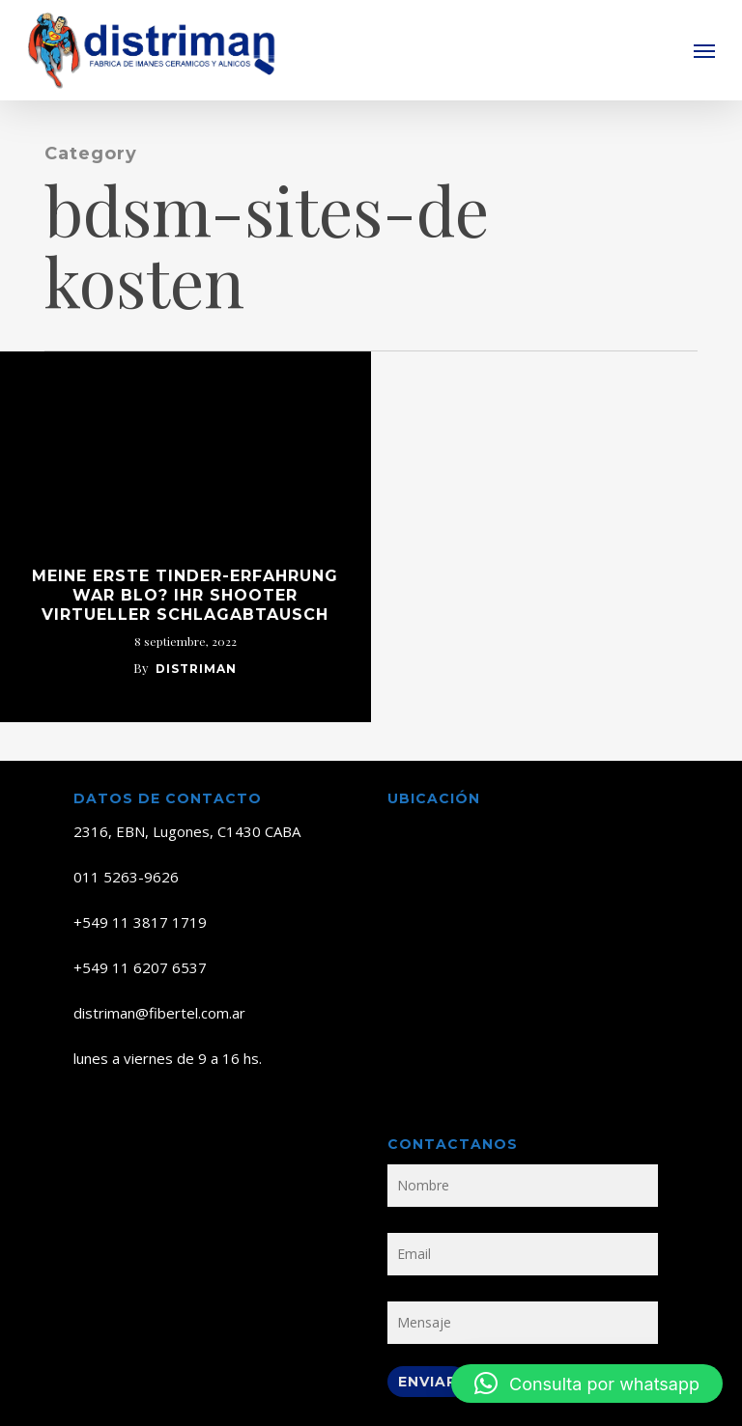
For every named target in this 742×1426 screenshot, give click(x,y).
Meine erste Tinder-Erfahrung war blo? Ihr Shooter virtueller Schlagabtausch (185, 595)
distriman (196, 668)
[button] (704, 50)
